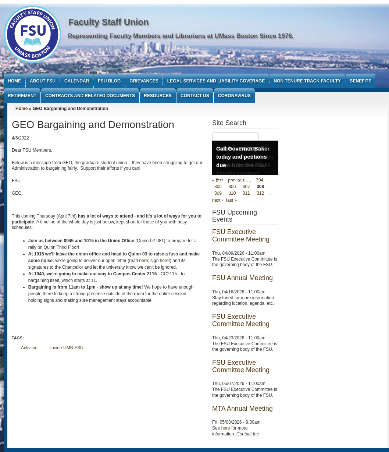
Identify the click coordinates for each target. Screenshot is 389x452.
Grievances (143, 81)
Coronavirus (234, 95)
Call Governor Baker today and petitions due (243, 156)
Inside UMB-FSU (66, 347)
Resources (158, 95)
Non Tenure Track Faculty (307, 81)
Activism (29, 347)
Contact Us (195, 95)
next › (217, 200)
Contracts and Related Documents (90, 95)
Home (14, 81)
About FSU (43, 81)
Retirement (22, 95)
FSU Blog (109, 81)
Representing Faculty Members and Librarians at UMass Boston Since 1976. (181, 35)
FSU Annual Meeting (242, 278)
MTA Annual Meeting (242, 408)
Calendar (76, 81)
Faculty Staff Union (108, 22)
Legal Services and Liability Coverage (216, 81)
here (143, 260)
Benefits (360, 81)
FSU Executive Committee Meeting (241, 235)
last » (231, 200)
